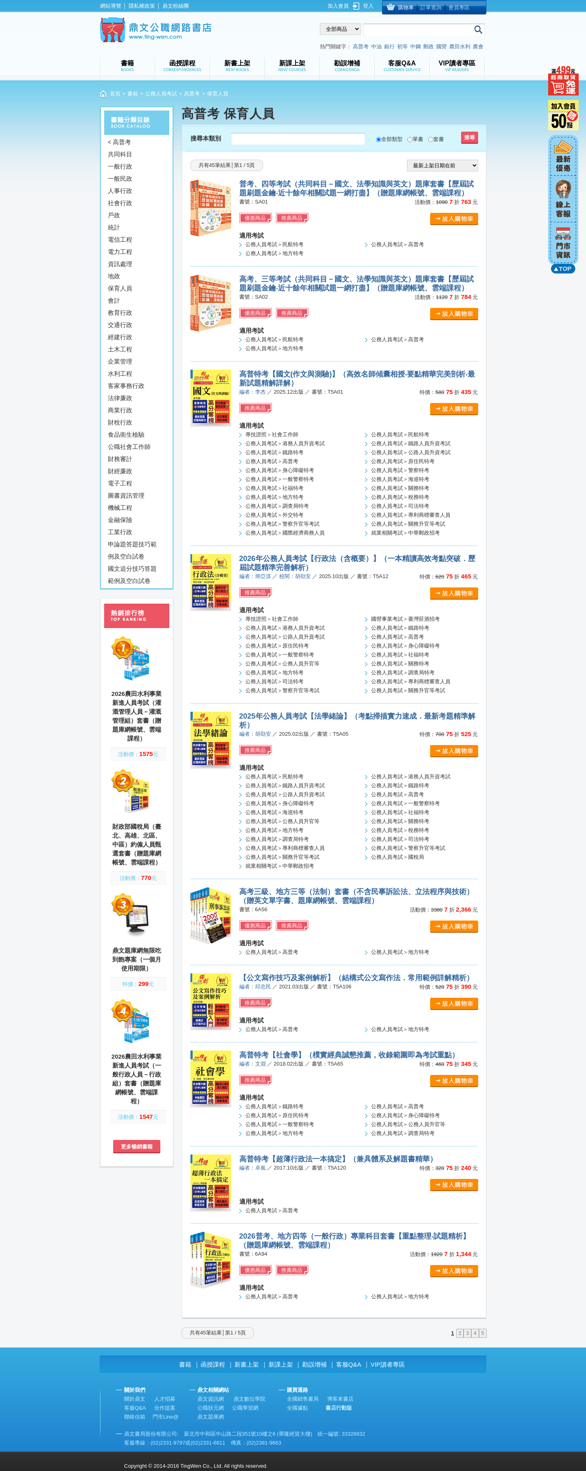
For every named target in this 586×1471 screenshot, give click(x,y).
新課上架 (281, 1364)
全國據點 (297, 1408)
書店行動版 (339, 1408)
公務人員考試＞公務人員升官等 (282, 664)
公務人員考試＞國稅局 (397, 857)
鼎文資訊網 (210, 1399)
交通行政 (120, 324)
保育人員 (120, 288)
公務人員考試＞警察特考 (400, 470)
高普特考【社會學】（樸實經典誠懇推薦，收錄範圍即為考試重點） (349, 1055)
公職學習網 (245, 1408)
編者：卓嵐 (252, 1168)
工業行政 (120, 532)
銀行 (389, 46)
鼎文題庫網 (210, 1417)
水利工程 (120, 373)
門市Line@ (166, 1417)
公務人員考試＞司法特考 (400, 506)
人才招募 (164, 1399)
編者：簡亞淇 (255, 576)
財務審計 (120, 458)
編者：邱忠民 (255, 987)
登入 (368, 6)
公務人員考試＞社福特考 (274, 488)
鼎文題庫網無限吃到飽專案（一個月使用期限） (136, 959)
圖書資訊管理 (126, 495)
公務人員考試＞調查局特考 (277, 506)
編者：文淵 (252, 1064)
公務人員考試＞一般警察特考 (279, 479)
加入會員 (338, 6)
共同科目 (120, 154)
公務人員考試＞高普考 (397, 244)
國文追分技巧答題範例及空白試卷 (132, 574)
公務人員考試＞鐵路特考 (274, 452)
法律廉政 (120, 397)
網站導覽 (110, 6)
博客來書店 (340, 1399)
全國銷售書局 (303, 1399)
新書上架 (246, 1364)
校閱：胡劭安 (295, 576)
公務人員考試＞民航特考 (274, 244)
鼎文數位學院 (249, 1399)
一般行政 (120, 166)
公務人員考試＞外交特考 (274, 515)
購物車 (406, 7)
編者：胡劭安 (255, 734)
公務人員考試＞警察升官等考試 (282, 524)
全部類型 (391, 139)
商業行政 (120, 410)
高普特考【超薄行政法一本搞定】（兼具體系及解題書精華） (338, 1159)
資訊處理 (120, 263)
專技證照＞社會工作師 (271, 434)
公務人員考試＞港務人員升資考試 (285, 443)
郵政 (428, 46)
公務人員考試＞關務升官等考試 (408, 524)
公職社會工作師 (129, 446)
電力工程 (120, 251)
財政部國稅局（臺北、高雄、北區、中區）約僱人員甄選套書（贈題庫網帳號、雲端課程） (136, 844)
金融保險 (120, 519)
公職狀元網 (210, 1408)
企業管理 (120, 361)
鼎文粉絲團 (175, 6)
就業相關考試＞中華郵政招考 (405, 533)
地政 (114, 276)
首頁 (115, 94)
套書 (438, 139)
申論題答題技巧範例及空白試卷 (132, 550)
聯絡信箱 (134, 1417)
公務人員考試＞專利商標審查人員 (410, 515)
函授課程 (213, 1364)
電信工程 (120, 239)
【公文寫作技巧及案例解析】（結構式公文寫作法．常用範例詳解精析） (356, 978)
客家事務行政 (126, 385)
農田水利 (459, 46)
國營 (441, 46)
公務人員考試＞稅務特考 (400, 497)
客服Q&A (348, 1364)
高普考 (361, 46)
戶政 (114, 215)
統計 (114, 227)
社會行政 (120, 202)
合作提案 (164, 1408)
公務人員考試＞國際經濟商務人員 (285, 533)
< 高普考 (119, 142)
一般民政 (120, 178)
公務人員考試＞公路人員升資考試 (410, 452)
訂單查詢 (431, 7)
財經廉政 (120, 471)
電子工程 (120, 483)
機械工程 (120, 507)
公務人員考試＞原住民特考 (403, 461)
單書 (418, 139)
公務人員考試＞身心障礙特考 (279, 470)
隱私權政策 (142, 6)
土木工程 (120, 349)
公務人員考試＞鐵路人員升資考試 (410, 443)
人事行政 (120, 190)
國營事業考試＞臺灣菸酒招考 (405, 619)
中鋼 (415, 46)
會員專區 (459, 7)
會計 (114, 300)
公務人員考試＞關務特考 (400, 488)
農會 (478, 46)
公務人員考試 (161, 94)
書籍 (132, 94)
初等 (402, 46)
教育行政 (120, 312)
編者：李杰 (252, 392)
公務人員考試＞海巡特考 (400, 479)
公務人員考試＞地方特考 (274, 253)
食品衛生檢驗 (126, 434)
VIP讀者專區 (388, 1364)
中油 (376, 46)
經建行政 (120, 337)
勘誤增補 (314, 1364)
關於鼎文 (134, 1399)
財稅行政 (120, 422)
